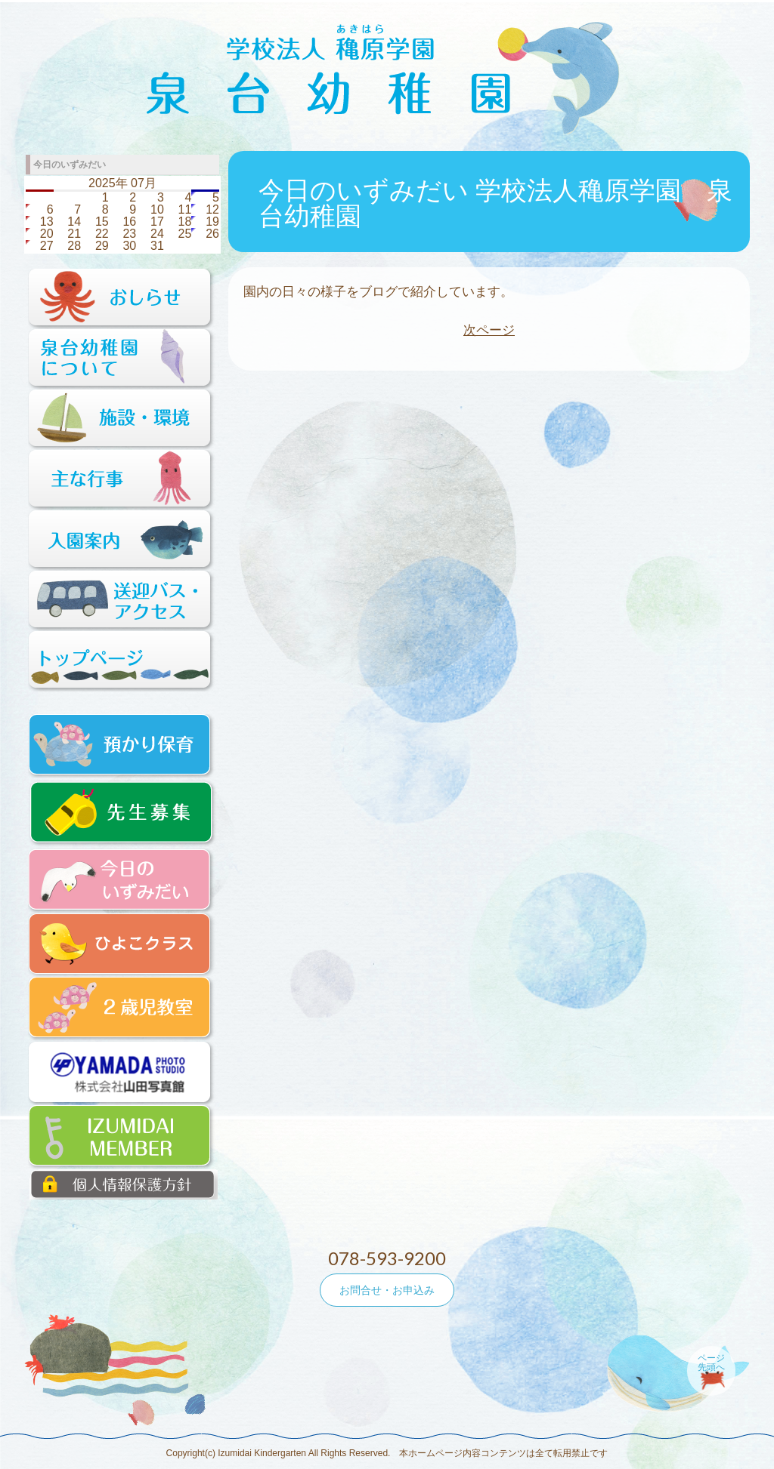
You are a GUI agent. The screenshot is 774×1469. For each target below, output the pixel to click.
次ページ (489, 330)
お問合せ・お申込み (387, 1290)
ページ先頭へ (711, 1362)
